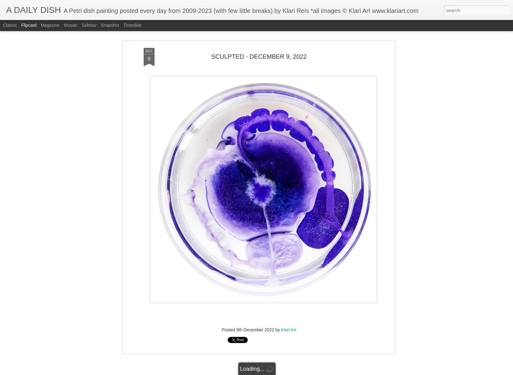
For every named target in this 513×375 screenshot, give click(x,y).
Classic (10, 25)
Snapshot (110, 25)
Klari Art (288, 329)
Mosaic (70, 25)
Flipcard (29, 25)
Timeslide (132, 25)
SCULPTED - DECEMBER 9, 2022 (259, 56)
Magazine (50, 25)
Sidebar (89, 25)
